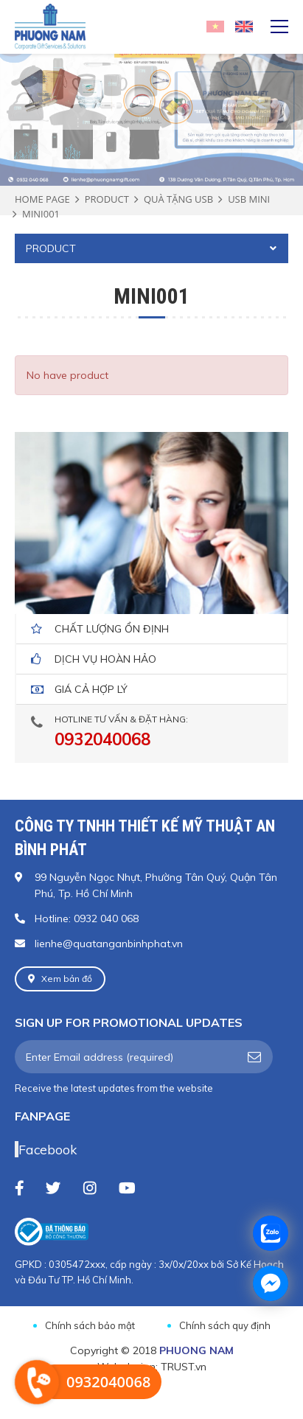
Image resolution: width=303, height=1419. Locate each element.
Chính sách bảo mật (90, 1325)
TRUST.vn (183, 1366)
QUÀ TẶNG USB (178, 199)
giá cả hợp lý (91, 689)
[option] (151, 87)
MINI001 (41, 213)
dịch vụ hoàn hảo (105, 659)
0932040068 (102, 739)
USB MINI (249, 199)
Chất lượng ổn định (112, 628)
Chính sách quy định (225, 1325)
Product (107, 199)
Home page (42, 199)
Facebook (47, 1149)
